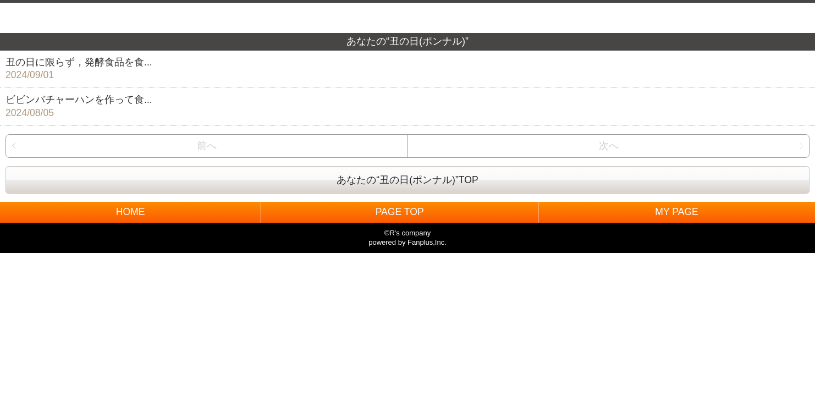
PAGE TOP (400, 211)
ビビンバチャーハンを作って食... (402, 107)
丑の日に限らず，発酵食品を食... (402, 69)
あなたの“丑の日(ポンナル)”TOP (407, 179)
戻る (21, 18)
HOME (130, 211)
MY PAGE (676, 211)
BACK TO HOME (407, 15)
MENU (794, 18)
